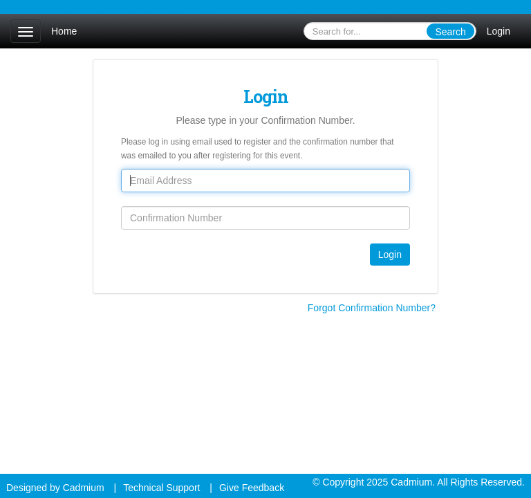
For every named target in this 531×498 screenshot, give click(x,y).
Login (498, 31)
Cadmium (83, 487)
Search (450, 31)
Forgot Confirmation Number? (372, 307)
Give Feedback (251, 487)
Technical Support (161, 487)
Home (64, 31)
